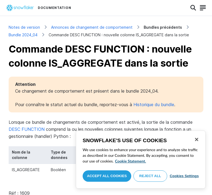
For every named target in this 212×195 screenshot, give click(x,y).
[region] (141, 159)
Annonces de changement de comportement (92, 27)
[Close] (197, 139)
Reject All (150, 176)
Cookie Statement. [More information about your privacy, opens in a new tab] (130, 161)
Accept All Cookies (107, 176)
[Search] (193, 8)
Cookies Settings (184, 176)
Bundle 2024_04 (23, 34)
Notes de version (24, 27)
